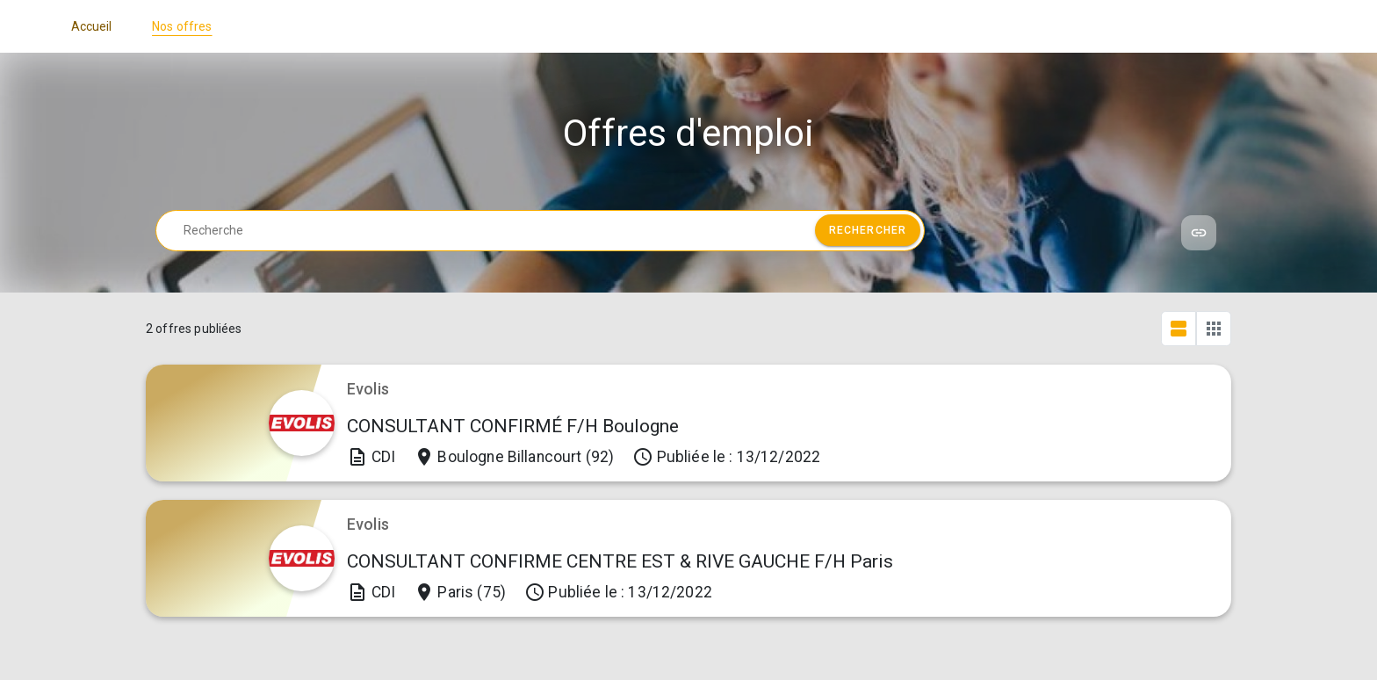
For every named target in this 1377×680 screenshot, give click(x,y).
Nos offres (182, 26)
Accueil (91, 26)
